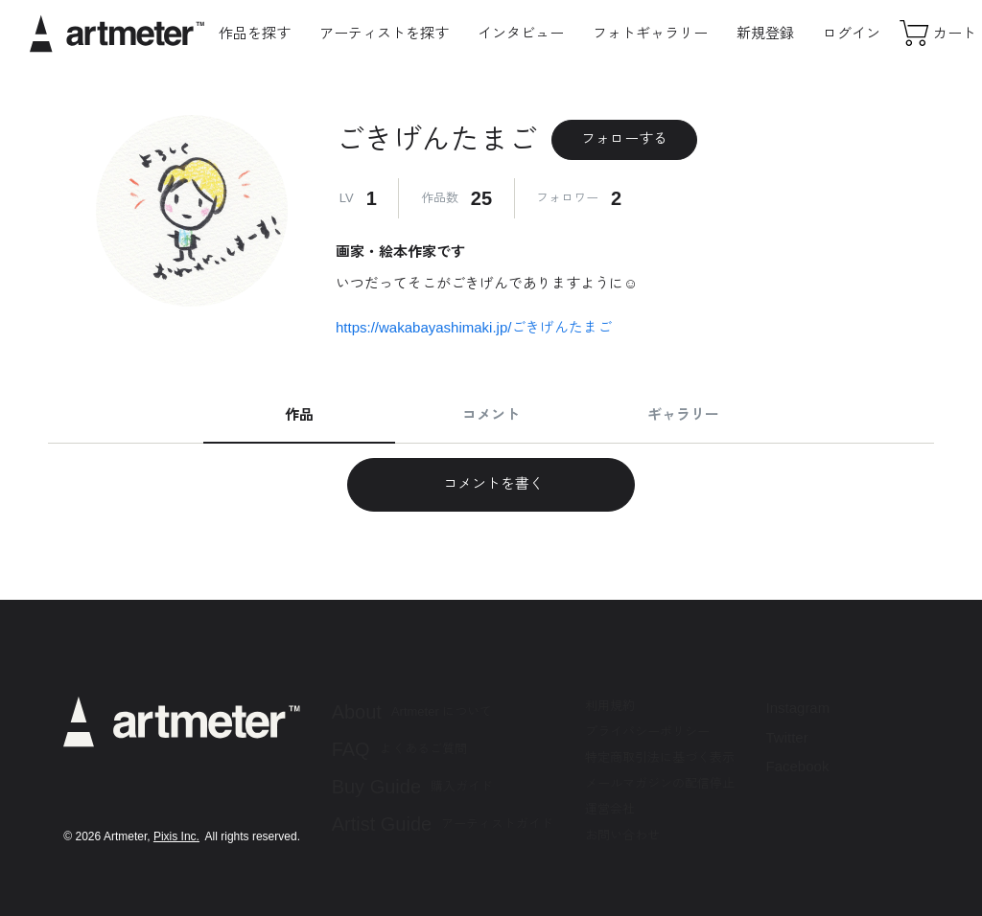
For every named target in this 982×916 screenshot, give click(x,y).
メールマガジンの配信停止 (660, 783)
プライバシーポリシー (647, 731)
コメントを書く (490, 483)
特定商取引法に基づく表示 (660, 757)
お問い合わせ (622, 835)
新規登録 (765, 33)
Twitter (787, 737)
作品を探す (255, 33)
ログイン (851, 33)
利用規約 (610, 705)
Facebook (798, 766)
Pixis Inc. (176, 836)
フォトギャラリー (650, 33)
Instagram (798, 707)
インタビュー (521, 33)
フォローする (624, 138)
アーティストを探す (384, 33)
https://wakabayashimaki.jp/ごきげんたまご (474, 327)
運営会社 (610, 809)
